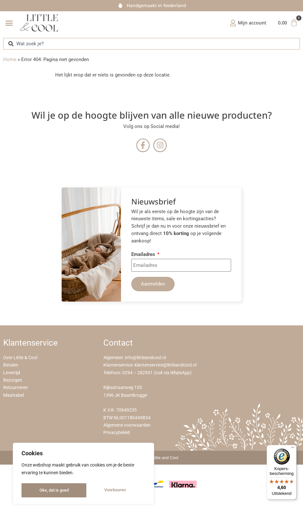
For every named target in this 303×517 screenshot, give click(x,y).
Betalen (10, 365)
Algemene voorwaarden (127, 425)
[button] (9, 23)
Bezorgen (12, 380)
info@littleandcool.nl (145, 358)
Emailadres (143, 254)
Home (9, 59)
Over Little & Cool (20, 358)
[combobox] (151, 43)
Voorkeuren (50, 490)
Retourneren (15, 388)
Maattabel (13, 395)
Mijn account (250, 23)
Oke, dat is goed (113, 490)
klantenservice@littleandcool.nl (165, 365)
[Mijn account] (231, 23)
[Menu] (293, 449)
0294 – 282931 (137, 373)
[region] (83, 474)
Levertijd (11, 373)
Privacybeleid (116, 433)
